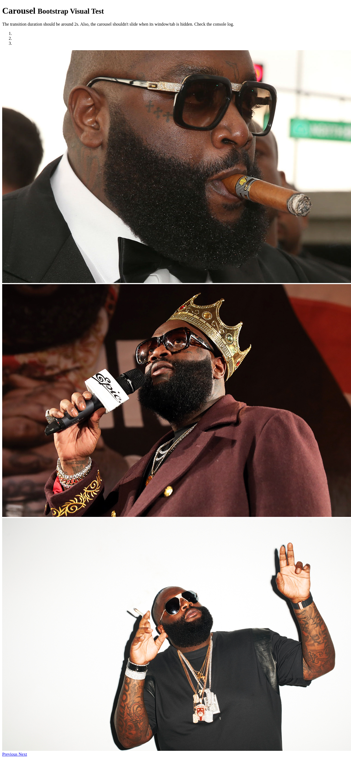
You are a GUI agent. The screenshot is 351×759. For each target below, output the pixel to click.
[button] (10, 754)
